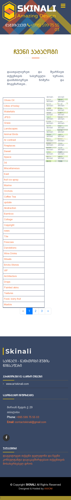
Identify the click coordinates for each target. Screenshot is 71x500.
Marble (8, 304)
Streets (7, 259)
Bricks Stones (11, 265)
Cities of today (11, 106)
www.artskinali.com (17, 383)
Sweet (7, 151)
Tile (6, 236)
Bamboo (8, 213)
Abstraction (10, 208)
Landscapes (10, 128)
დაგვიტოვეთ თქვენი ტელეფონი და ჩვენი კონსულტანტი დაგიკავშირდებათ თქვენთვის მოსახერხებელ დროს (34, 459)
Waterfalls (9, 111)
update (8, 202)
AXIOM (48, 488)
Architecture (10, 276)
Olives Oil (9, 100)
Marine (8, 185)
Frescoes (9, 242)
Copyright (9, 225)
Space (7, 157)
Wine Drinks (10, 253)
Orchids (8, 191)
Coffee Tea (10, 196)
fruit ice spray (11, 179)
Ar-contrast (10, 140)
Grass (7, 123)
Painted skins (11, 287)
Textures (8, 293)
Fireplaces (9, 145)
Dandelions (10, 248)
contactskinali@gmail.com (30, 422)
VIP (6, 270)
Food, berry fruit (12, 299)
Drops (7, 282)
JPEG (7, 117)
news (6, 230)
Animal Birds (11, 134)
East (6, 174)
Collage (8, 219)
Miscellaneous (12, 168)
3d (5, 162)
